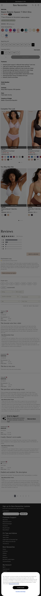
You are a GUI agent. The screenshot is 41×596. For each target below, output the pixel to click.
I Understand (20, 587)
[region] (20, 584)
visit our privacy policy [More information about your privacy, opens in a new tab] (14, 583)
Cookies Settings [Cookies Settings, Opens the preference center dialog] (20, 591)
